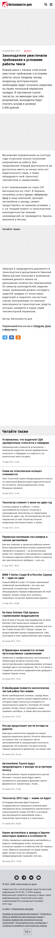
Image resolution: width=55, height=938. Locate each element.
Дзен (48, 326)
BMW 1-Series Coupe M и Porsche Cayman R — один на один (27, 576)
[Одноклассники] (18, 337)
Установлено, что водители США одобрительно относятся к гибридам (25, 441)
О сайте (6, 909)
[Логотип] (17, 4)
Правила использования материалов (20, 914)
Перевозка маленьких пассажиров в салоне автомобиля (25, 538)
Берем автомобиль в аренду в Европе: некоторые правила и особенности (26, 834)
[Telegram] (4, 337)
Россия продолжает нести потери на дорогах (25, 727)
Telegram (38, 326)
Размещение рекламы (22, 909)
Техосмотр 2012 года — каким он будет (26, 798)
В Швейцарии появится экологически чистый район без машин (25, 689)
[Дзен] (16, 877)
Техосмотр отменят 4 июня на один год (27, 502)
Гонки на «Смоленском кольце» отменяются (22, 472)
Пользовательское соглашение (31, 923)
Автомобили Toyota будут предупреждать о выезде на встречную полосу (27, 767)
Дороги (27, 51)
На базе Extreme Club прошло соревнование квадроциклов (20, 614)
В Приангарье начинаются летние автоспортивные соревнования (23, 652)
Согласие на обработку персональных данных (24, 925)
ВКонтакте (10, 329)
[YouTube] (38, 877)
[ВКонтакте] (11, 337)
